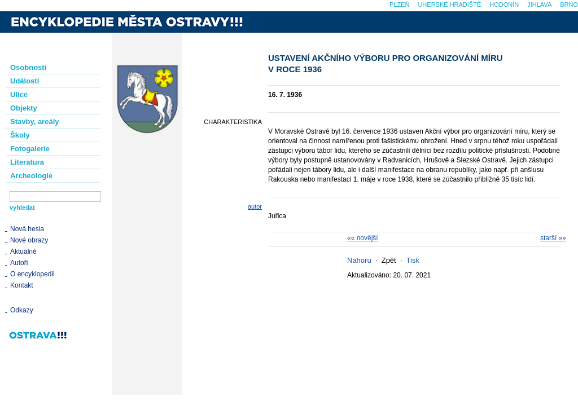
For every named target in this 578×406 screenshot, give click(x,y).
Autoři (19, 263)
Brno (569, 4)
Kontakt (21, 285)
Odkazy (21, 310)
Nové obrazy (29, 240)
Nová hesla (27, 229)
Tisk (412, 260)
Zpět (389, 260)
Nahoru (359, 260)
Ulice (19, 94)
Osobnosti (28, 67)
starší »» (553, 238)
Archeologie (31, 175)
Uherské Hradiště (449, 4)
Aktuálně (23, 251)
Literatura (27, 162)
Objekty (23, 108)
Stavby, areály (34, 121)
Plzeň (399, 4)
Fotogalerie (30, 148)
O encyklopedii (32, 274)
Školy (20, 135)
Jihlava (539, 4)
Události (24, 81)
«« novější (362, 238)
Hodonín (504, 4)
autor (255, 206)
